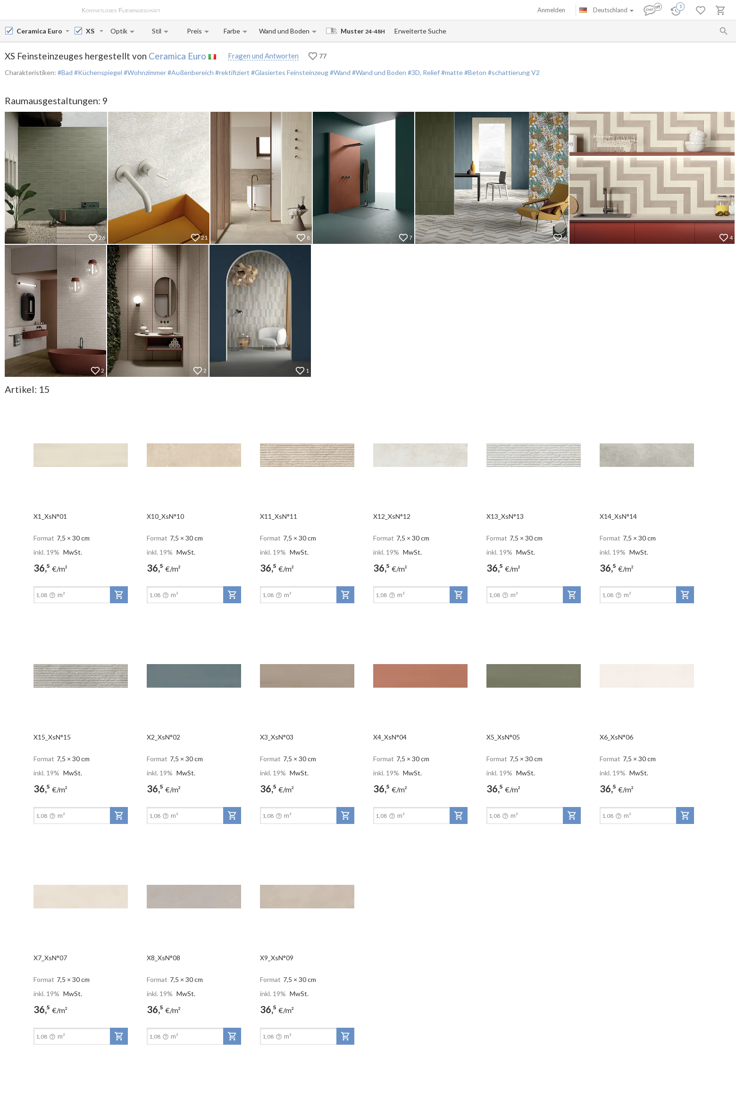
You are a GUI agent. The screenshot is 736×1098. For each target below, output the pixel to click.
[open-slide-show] (80, 455)
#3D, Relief (423, 72)
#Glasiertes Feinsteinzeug (289, 72)
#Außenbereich (190, 72)
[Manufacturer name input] (40, 31)
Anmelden (551, 10)
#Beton (474, 72)
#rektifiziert (232, 72)
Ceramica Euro (177, 55)
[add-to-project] (119, 594)
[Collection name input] (92, 31)
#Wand (339, 72)
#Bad (65, 72)
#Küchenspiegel (97, 72)
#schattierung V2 (513, 72)
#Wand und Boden (378, 72)
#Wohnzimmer (144, 72)
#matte (451, 72)
